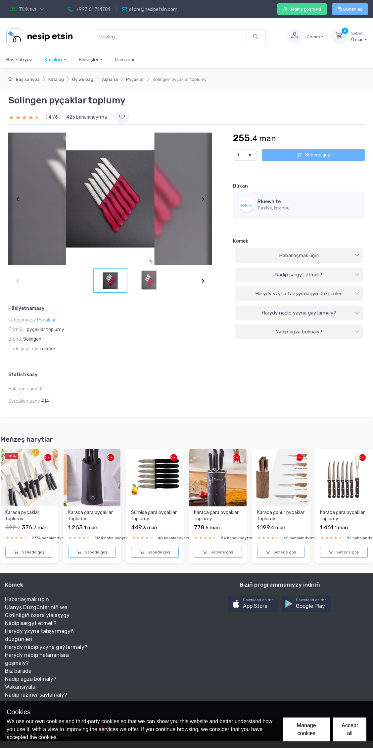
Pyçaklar (135, 79)
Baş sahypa (19, 60)
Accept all (350, 729)
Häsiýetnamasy (26, 308)
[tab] (298, 256)
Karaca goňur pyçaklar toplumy (280, 516)
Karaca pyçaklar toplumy (22, 516)
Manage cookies (306, 729)
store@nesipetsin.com (149, 10)
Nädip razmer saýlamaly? (36, 695)
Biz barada (18, 671)
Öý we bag (82, 79)
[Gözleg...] (170, 36)
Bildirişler (90, 59)
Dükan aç (350, 9)
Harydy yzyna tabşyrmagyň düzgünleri (307, 294)
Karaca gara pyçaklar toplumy (90, 516)
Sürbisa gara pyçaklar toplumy (154, 516)
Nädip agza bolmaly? (317, 332)
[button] (253, 604)
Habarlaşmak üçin (319, 256)
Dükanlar (125, 60)
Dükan (240, 186)
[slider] (25, 117)
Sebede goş (313, 155)
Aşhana (110, 79)
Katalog (55, 59)
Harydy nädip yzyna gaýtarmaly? (310, 313)
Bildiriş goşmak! (302, 9)
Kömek (240, 241)
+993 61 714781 (89, 10)
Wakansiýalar (21, 687)
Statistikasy (22, 374)
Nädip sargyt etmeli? (317, 275)
